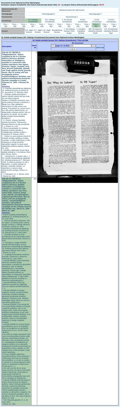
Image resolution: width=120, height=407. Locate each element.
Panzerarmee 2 (72, 17)
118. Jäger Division (46, 31)
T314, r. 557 (33, 25)
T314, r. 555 (15, 25)
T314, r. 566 (114, 25)
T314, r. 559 (51, 25)
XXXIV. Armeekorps (82, 21)
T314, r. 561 (69, 25)
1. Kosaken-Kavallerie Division (81, 31)
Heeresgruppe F (95, 14)
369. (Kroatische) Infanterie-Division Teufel (95, 31)
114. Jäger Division (29, 31)
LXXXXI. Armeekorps (111, 21)
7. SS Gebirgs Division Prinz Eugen (69, 31)
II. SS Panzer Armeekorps (67, 21)
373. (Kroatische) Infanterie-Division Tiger (111, 31)
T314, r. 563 (87, 25)
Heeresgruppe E (48, 14)
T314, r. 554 (6, 25)
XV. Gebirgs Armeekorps (33, 21)
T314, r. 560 (60, 25)
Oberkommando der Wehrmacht (71, 10)
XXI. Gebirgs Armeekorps (50, 21)
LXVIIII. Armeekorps (97, 21)
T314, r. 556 (24, 25)
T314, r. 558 (42, 25)
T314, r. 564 (96, 25)
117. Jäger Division (38, 31)
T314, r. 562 (78, 25)
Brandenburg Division (57, 31)
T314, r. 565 (105, 25)
